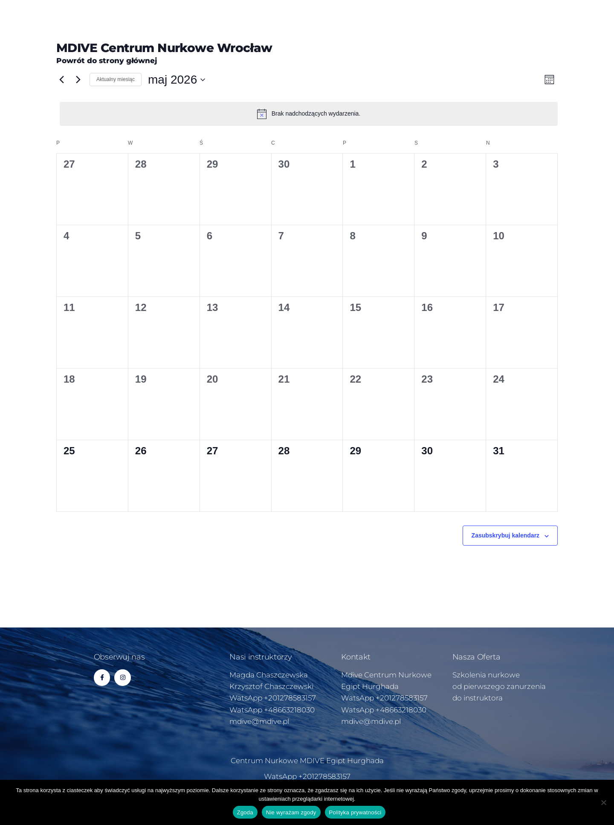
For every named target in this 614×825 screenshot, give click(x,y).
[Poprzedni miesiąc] (61, 80)
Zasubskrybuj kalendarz (506, 535)
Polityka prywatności (355, 812)
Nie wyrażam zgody (291, 812)
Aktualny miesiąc (115, 79)
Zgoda (245, 812)
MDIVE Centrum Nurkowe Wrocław (164, 48)
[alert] (309, 114)
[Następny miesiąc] (78, 80)
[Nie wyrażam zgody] (603, 802)
